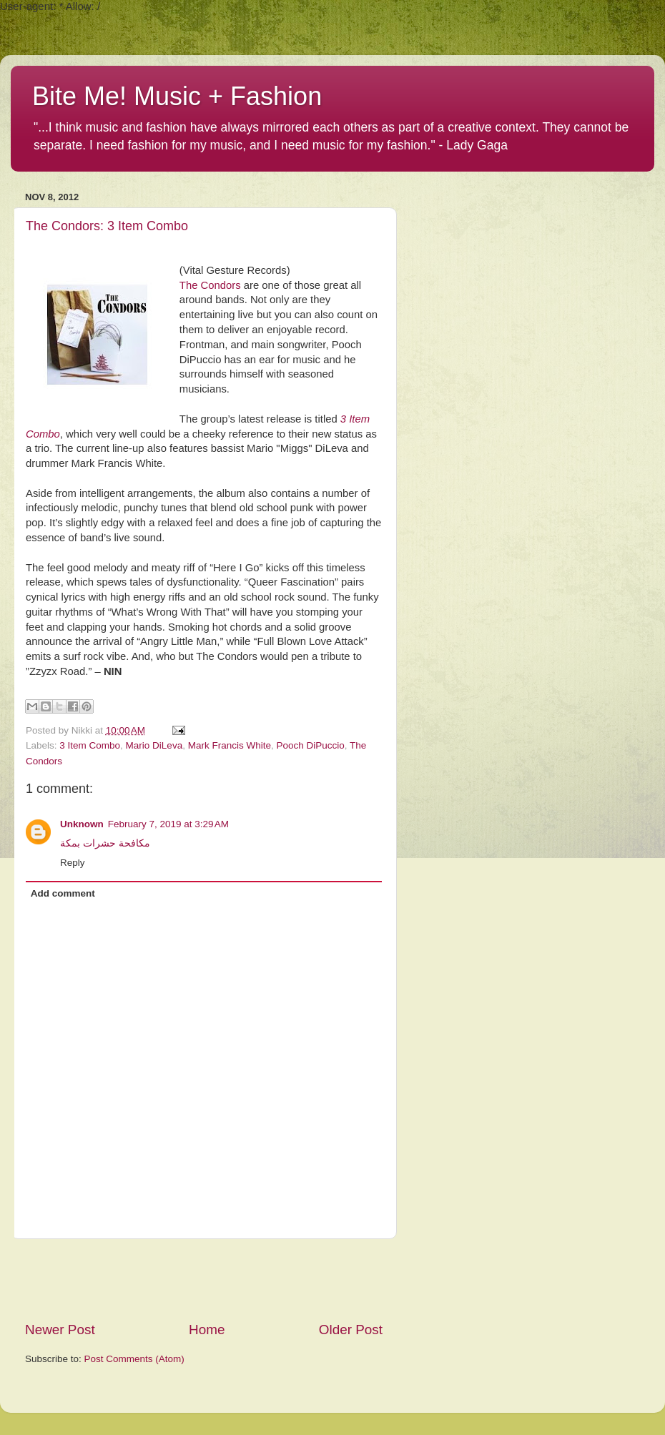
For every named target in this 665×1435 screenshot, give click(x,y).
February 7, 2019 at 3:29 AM (168, 824)
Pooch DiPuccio (310, 745)
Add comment (63, 893)
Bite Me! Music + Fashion (177, 96)
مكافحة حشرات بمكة (105, 843)
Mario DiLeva (154, 745)
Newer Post (60, 1329)
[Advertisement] (203, 1279)
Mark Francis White (229, 745)
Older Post (351, 1329)
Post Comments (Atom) (134, 1358)
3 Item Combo (89, 745)
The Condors (210, 285)
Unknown (82, 824)
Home (207, 1329)
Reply (72, 862)
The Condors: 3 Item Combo (107, 226)
